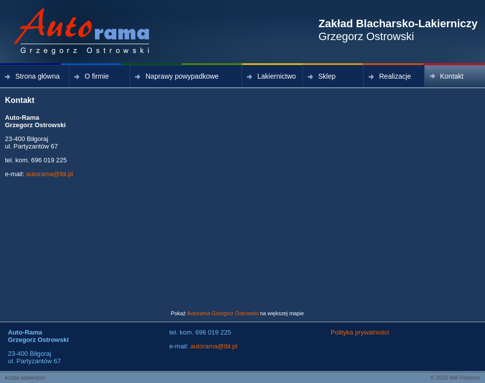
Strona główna (32, 76)
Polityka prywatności (360, 332)
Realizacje (390, 76)
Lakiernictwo (271, 76)
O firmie (91, 76)
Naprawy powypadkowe (177, 76)
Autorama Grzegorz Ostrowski (223, 313)
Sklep (322, 76)
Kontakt (446, 76)
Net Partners (464, 378)
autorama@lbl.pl (49, 174)
